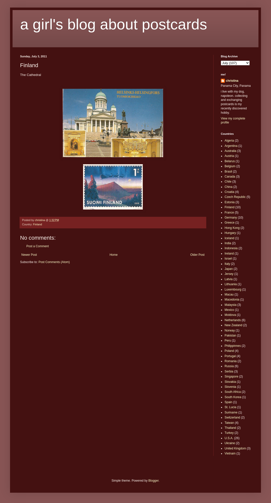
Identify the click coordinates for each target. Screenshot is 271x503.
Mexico (229, 310)
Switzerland (232, 417)
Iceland (229, 238)
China (228, 187)
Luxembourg (233, 289)
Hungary (230, 233)
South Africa (233, 392)
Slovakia (230, 382)
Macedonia (232, 299)
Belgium (230, 166)
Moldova (230, 315)
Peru (228, 340)
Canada (230, 176)
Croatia (229, 192)
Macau (229, 294)
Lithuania (231, 284)
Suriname (231, 412)
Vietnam (230, 453)
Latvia (229, 279)
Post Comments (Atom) (54, 262)
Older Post (197, 255)
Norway (230, 330)
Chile (228, 181)
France (229, 212)
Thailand (230, 428)
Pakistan (230, 335)
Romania (231, 361)
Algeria (229, 140)
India (228, 243)
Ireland (229, 253)
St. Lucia (230, 407)
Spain (228, 402)
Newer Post (29, 255)
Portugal (230, 356)
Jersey (229, 274)
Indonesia (231, 248)
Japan (229, 269)
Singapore (231, 376)
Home (114, 255)
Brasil (228, 171)
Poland (229, 351)
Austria (229, 156)
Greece (229, 222)
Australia (230, 151)
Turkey (229, 433)
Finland (37, 224)
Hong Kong (232, 228)
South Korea (233, 397)
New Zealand (233, 325)
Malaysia (230, 305)
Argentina (231, 146)
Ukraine (230, 443)
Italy (227, 264)
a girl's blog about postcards (113, 24)
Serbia (229, 371)
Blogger (153, 480)
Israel (228, 258)
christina (232, 80)
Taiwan (229, 423)
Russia (229, 366)
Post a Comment (37, 246)
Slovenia (230, 387)
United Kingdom (235, 448)
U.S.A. (229, 438)
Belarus (230, 161)
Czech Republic (235, 197)
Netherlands (233, 320)
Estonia (230, 202)
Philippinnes (233, 346)
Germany (231, 217)
